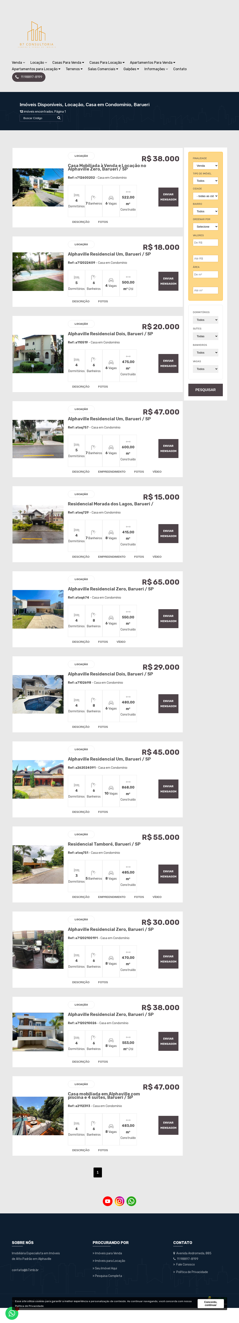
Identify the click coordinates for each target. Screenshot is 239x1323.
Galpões (131, 69)
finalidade (200, 158)
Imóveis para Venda (107, 1268)
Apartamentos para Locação (36, 69)
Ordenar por (201, 219)
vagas (197, 361)
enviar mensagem (166, 196)
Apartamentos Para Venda (152, 63)
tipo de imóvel (202, 173)
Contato (180, 69)
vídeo (156, 473)
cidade (197, 188)
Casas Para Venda (68, 63)
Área (196, 267)
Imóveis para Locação (109, 1276)
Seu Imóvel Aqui (105, 1283)
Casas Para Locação (107, 63)
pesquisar (205, 390)
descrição (80, 221)
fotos (102, 221)
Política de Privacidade (29, 1305)
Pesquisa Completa (107, 1291)
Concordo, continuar (210, 1304)
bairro (197, 204)
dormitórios (201, 312)
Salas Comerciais (103, 69)
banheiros (200, 345)
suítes (197, 328)
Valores (198, 235)
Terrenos (74, 69)
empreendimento (111, 473)
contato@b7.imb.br (25, 1285)
